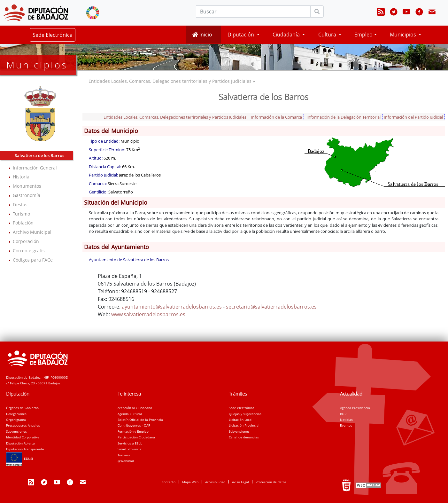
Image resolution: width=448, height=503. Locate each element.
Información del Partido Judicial (413, 117)
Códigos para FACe (33, 260)
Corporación (26, 241)
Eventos (346, 425)
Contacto (168, 482)
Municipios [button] (403, 34)
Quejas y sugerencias (245, 414)
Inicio (202, 34)
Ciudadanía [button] (287, 34)
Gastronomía (26, 195)
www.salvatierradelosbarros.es (148, 314)
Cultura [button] (327, 34)
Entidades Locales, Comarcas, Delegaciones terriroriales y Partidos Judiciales (175, 117)
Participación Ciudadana (136, 437)
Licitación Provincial (244, 425)
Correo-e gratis (29, 251)
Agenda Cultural (130, 414)
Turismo (21, 214)
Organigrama (16, 419)
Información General (35, 168)
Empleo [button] (363, 34)
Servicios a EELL (130, 443)
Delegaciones (16, 414)
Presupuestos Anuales (23, 425)
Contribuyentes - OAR (134, 425)
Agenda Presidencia (355, 407)
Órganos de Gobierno (22, 407)
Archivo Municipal (32, 232)
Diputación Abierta (20, 443)
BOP (343, 414)
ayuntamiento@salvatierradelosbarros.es (172, 306)
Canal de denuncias (244, 437)
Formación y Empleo (133, 431)
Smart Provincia (130, 449)
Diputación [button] (241, 34)
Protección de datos (271, 482)
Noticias (346, 419)
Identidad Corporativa (23, 437)
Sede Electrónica (53, 34)
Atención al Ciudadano (135, 407)
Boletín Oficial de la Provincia (140, 419)
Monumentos (27, 186)
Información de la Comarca (276, 117)
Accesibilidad (215, 482)
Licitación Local (240, 419)
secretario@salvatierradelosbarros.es (271, 306)
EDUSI (19, 458)
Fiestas (20, 204)
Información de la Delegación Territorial (343, 117)
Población (23, 223)
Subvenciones (16, 431)
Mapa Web (190, 482)
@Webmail (126, 461)
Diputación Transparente (25, 449)
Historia (21, 177)
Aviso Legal (240, 482)
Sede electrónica (241, 407)
